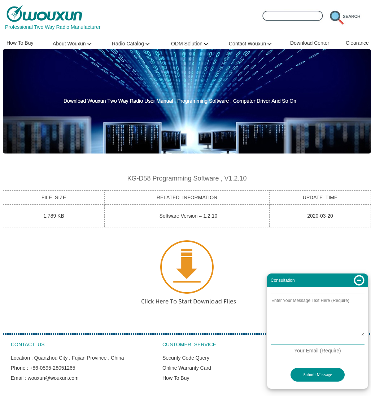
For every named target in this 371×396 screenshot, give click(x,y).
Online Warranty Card (186, 368)
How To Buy (19, 43)
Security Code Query (185, 358)
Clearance (357, 43)
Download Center (309, 43)
